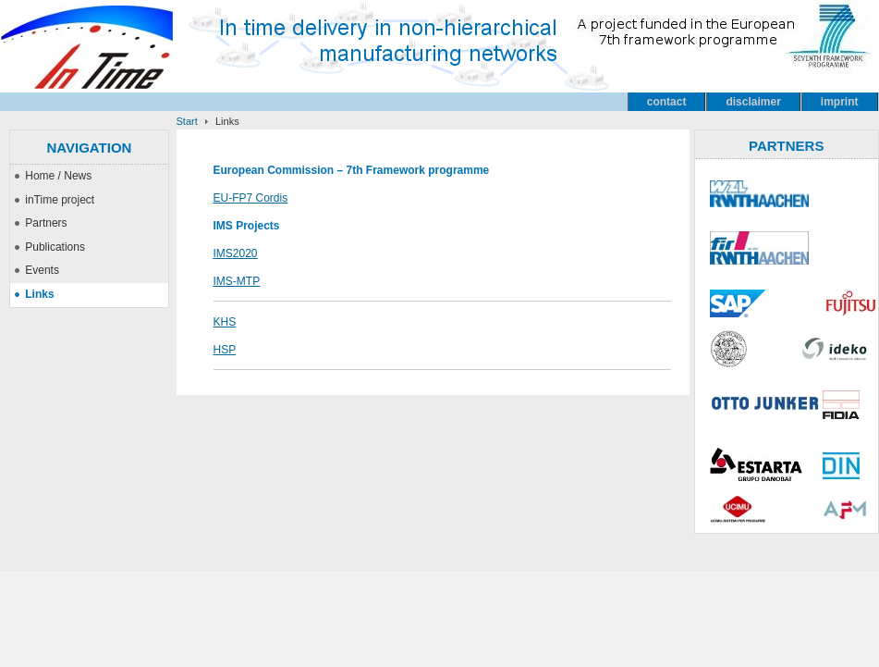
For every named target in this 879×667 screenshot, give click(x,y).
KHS (225, 321)
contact (667, 101)
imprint (840, 101)
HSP (225, 349)
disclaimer (753, 101)
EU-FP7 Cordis (251, 197)
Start (187, 121)
